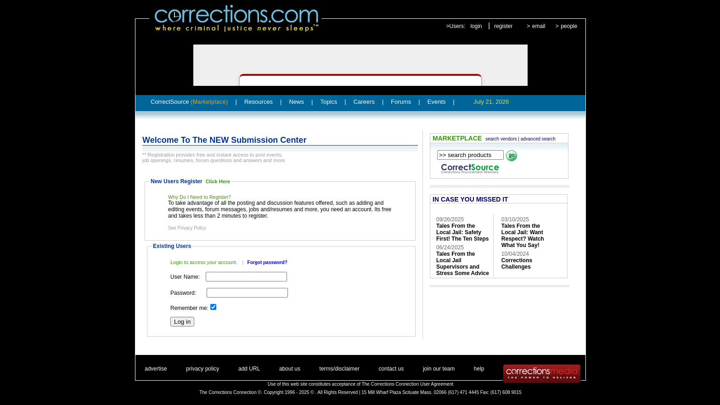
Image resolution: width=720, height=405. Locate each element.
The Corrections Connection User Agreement (408, 384)
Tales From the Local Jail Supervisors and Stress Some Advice (462, 263)
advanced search (538, 138)
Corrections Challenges (516, 263)
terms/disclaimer (340, 369)
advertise (156, 369)
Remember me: (189, 308)
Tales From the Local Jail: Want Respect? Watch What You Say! (522, 235)
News (296, 101)
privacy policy (202, 369)
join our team (439, 369)
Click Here (217, 181)
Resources (258, 101)
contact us (391, 369)
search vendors (501, 138)
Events (437, 101)
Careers (364, 101)
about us (289, 369)
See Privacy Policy (187, 228)
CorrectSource (189, 101)
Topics (328, 101)
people (569, 26)
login (476, 26)
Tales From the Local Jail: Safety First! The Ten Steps (462, 232)
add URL (249, 369)
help (479, 369)
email (539, 26)
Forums (401, 101)
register (503, 26)
